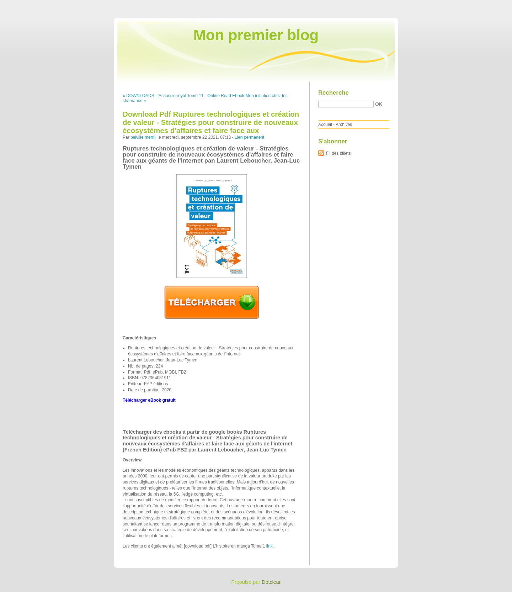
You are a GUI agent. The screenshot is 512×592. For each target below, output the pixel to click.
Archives (344, 124)
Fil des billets (338, 153)
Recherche (333, 92)
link (269, 546)
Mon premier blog (256, 35)
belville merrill (143, 137)
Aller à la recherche (491, 4)
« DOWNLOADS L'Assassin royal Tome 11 (163, 95)
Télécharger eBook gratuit (149, 400)
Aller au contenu (424, 4)
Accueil (325, 124)
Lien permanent (249, 137)
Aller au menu (456, 4)
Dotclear (271, 582)
